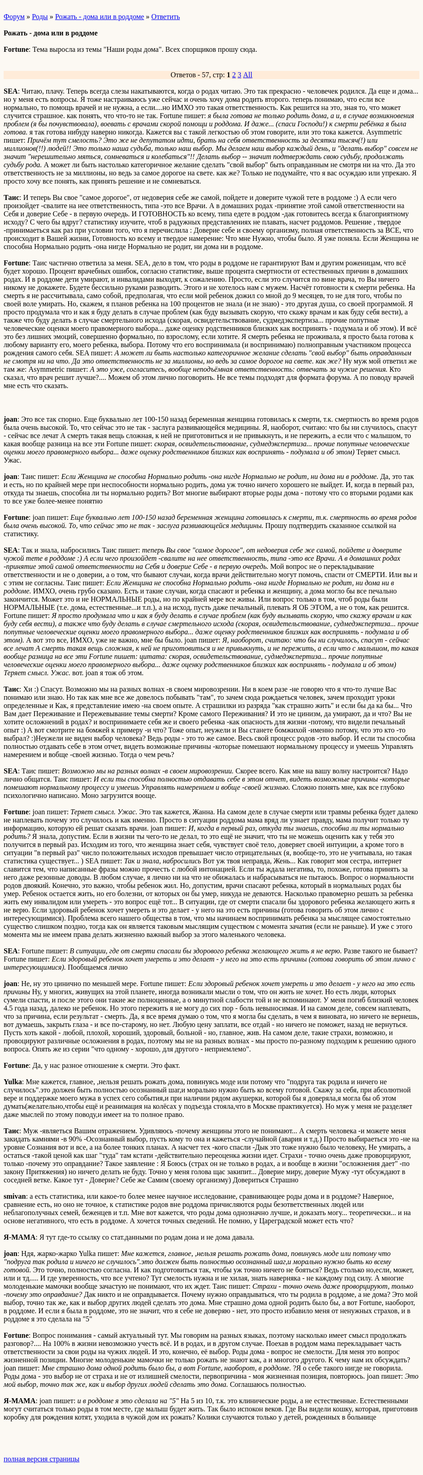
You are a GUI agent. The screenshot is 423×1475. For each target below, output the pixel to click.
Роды (40, 16)
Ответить (165, 16)
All (247, 75)
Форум (14, 16)
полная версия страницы (42, 1459)
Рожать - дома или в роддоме (99, 16)
